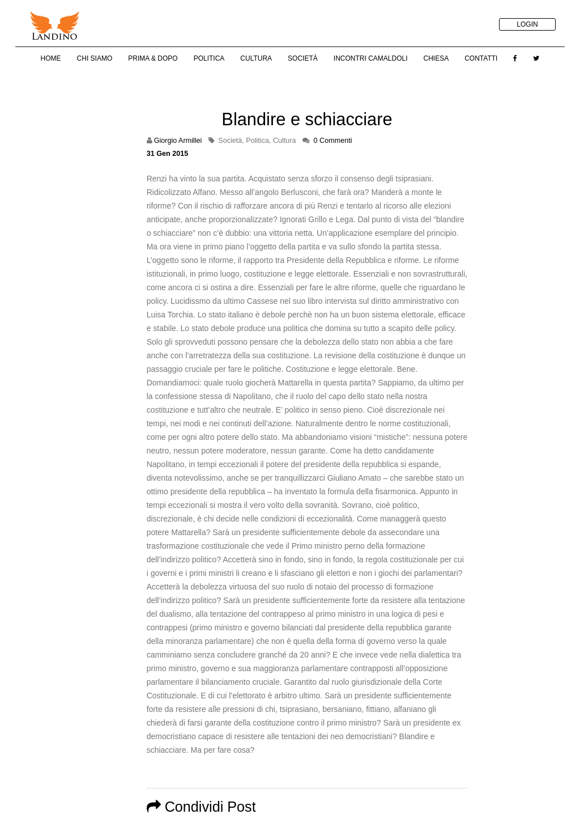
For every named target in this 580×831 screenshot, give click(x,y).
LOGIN (527, 24)
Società (303, 58)
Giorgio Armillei (178, 141)
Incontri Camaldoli (371, 58)
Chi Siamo (95, 58)
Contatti (480, 58)
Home (51, 58)
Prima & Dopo (152, 58)
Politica (209, 58)
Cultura (256, 58)
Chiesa (436, 58)
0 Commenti (333, 141)
